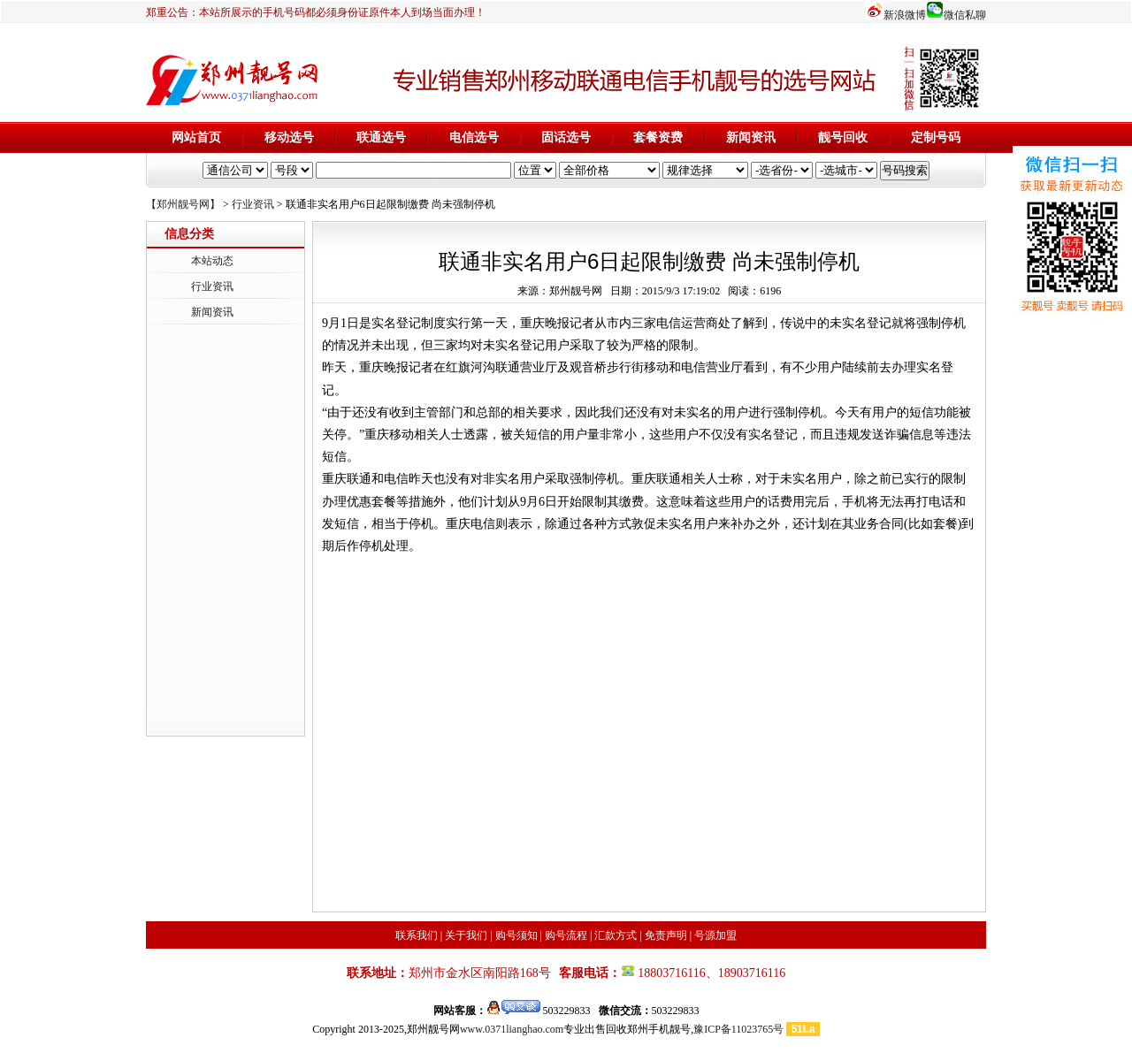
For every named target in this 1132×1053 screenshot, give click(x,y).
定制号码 (935, 137)
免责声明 (666, 935)
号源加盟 (715, 935)
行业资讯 (253, 204)
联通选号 (381, 137)
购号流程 (566, 935)
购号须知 (516, 935)
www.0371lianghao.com (511, 1029)
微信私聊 (965, 15)
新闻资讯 (751, 137)
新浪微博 (904, 15)
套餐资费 (658, 137)
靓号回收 (843, 137)
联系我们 (416, 935)
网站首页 (196, 137)
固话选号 (566, 137)
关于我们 (466, 935)
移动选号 (289, 137)
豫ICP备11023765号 (738, 1029)
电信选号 (474, 137)
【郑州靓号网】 (183, 204)
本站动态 (212, 261)
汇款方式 (615, 935)
